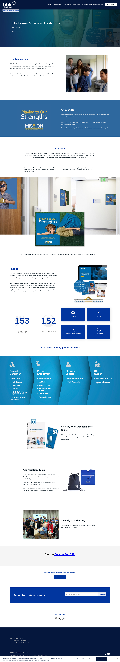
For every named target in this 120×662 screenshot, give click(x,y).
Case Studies (18, 31)
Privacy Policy (24, 652)
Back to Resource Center (11, 10)
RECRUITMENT (57, 4)
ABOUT (49, 4)
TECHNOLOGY (76, 4)
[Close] (117, 659)
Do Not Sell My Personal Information (86, 659)
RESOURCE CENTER (98, 4)
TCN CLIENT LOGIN (87, 4)
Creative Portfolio (64, 554)
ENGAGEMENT (67, 4)
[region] (60, 659)
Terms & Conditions (15, 652)
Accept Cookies (102, 659)
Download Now (60, 577)
